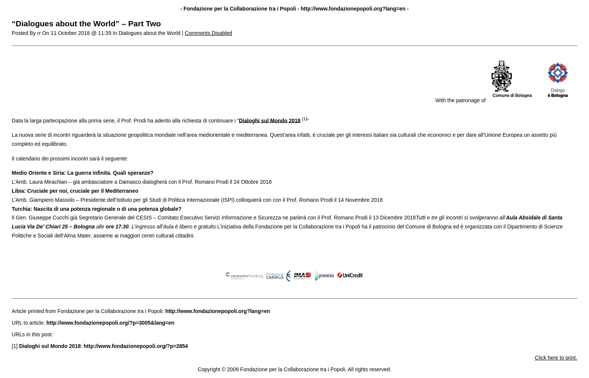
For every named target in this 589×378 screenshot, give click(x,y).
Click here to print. (556, 358)
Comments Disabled (208, 33)
